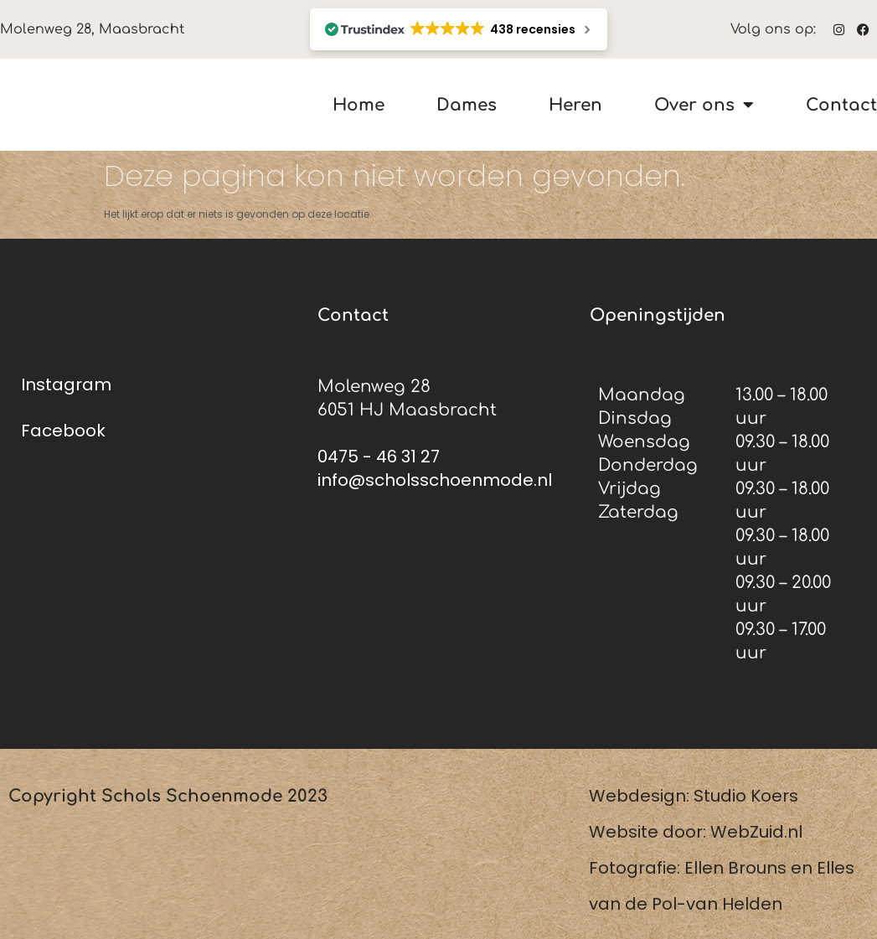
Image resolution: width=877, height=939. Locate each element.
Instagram (66, 384)
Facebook (63, 430)
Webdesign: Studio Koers (693, 795)
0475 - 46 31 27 (378, 456)
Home (358, 105)
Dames (466, 105)
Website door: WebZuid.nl (695, 832)
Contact (841, 105)
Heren (575, 105)
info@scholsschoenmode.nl (434, 480)
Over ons (704, 104)
